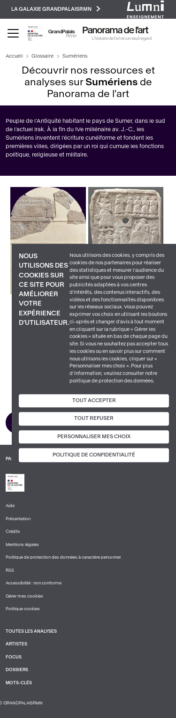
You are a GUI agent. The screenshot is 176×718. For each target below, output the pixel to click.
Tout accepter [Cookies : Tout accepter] (94, 400)
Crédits (13, 531)
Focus (14, 657)
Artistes (16, 644)
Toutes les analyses (31, 631)
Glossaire (42, 56)
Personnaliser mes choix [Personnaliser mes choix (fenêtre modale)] (93, 436)
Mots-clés (19, 683)
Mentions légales (22, 544)
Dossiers (17, 669)
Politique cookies (23, 608)
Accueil (14, 56)
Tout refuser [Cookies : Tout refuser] (94, 418)
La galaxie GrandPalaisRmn (55, 9)
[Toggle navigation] (13, 33)
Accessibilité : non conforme (33, 583)
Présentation (18, 518)
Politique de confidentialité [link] (94, 455)
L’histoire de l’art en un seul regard (122, 38)
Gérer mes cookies (24, 596)
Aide (10, 505)
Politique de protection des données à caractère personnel (63, 557)
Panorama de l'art (115, 30)
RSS (10, 570)
